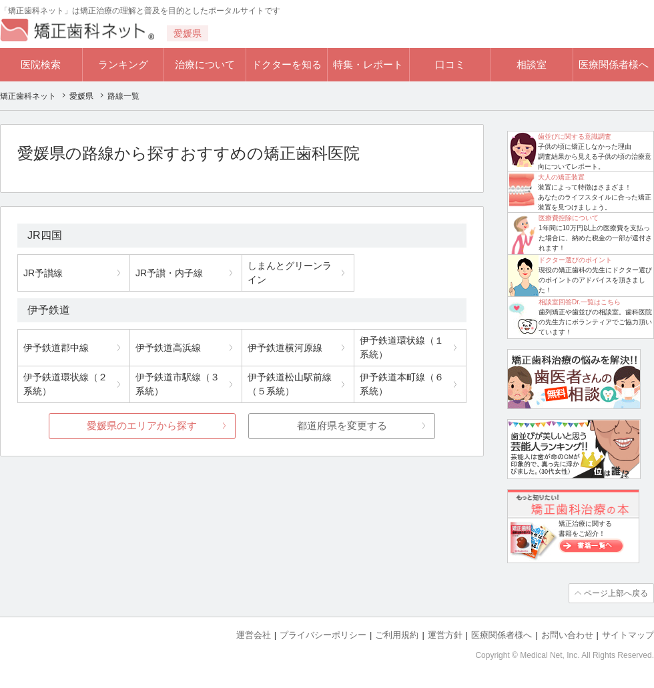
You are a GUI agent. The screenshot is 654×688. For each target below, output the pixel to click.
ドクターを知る (287, 64)
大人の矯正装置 (561, 177)
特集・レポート (368, 64)
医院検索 (41, 64)
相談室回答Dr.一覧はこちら (580, 302)
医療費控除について (569, 218)
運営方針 (445, 635)
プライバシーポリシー (323, 635)
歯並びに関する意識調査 (574, 136)
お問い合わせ (567, 635)
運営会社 (253, 635)
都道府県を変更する (342, 425)
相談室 (532, 64)
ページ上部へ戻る (616, 593)
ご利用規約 (396, 635)
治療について (205, 64)
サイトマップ (628, 635)
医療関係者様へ (614, 64)
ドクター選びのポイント (575, 260)
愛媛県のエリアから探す (142, 425)
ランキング (123, 64)
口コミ (450, 64)
